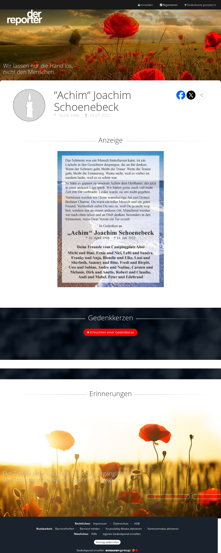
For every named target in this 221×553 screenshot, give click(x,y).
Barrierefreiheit (64, 529)
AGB (137, 523)
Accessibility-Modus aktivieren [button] (124, 529)
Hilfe (94, 534)
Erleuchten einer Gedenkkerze (110, 332)
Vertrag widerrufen (107, 542)
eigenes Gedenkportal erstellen (121, 534)
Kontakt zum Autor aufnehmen (168, 496)
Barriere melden (90, 529)
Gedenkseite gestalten (200, 5)
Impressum (100, 523)
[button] (201, 95)
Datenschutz (120, 523)
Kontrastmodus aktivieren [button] (163, 529)
